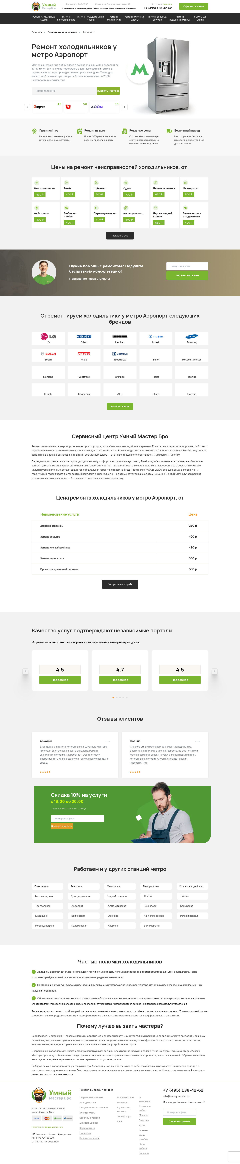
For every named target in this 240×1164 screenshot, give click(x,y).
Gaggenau (84, 394)
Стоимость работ (83, 9)
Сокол (148, 896)
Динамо (185, 896)
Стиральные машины (91, 1097)
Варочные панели (90, 1117)
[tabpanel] (60, 670)
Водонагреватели (90, 1138)
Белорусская (152, 886)
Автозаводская (44, 896)
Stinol (156, 359)
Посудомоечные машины (94, 1107)
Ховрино (113, 926)
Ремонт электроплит (114, 18)
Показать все (120, 235)
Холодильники (88, 1102)
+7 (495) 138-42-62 (158, 8)
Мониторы (122, 1102)
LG (48, 342)
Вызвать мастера (85, 91)
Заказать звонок (99, 822)
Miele (84, 359)
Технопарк (150, 906)
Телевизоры (124, 1116)
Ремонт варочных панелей (134, 18)
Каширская (186, 906)
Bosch (48, 359)
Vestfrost (84, 377)
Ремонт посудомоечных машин (90, 18)
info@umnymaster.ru (176, 1096)
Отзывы (143, 1130)
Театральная (42, 906)
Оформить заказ (193, 6)
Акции (142, 1125)
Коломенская (79, 926)
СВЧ (119, 1121)
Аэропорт (77, 906)
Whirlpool (120, 377)
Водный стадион (118, 896)
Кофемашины (87, 1128)
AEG (119, 394)
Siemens (48, 377)
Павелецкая (42, 886)
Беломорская (152, 926)
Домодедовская (81, 896)
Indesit (156, 342)
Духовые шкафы (89, 1123)
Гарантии (144, 1120)
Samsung (192, 342)
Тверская (77, 886)
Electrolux (120, 359)
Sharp (156, 394)
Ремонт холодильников (66, 18)
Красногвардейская (192, 886)
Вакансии (120, 9)
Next (125, 106)
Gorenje (191, 394)
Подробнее (60, 680)
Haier (156, 377)
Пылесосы (85, 1133)
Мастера (143, 1115)
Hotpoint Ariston (192, 359)
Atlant (84, 342)
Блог (111, 9)
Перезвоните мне (187, 275)
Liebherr (120, 342)
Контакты (131, 9)
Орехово (113, 916)
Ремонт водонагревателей (180, 18)
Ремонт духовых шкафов (157, 18)
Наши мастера (101, 9)
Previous (27, 106)
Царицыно (41, 916)
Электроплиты (87, 1112)
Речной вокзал (189, 916)
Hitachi (48, 394)
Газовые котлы (125, 1097)
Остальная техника (200, 18)
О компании (68, 9)
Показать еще (120, 406)
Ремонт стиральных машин (43, 18)
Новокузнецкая (44, 926)
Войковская (78, 916)
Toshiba (192, 377)
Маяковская (115, 886)
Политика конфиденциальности (47, 1127)
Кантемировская (154, 916)
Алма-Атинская (117, 906)
